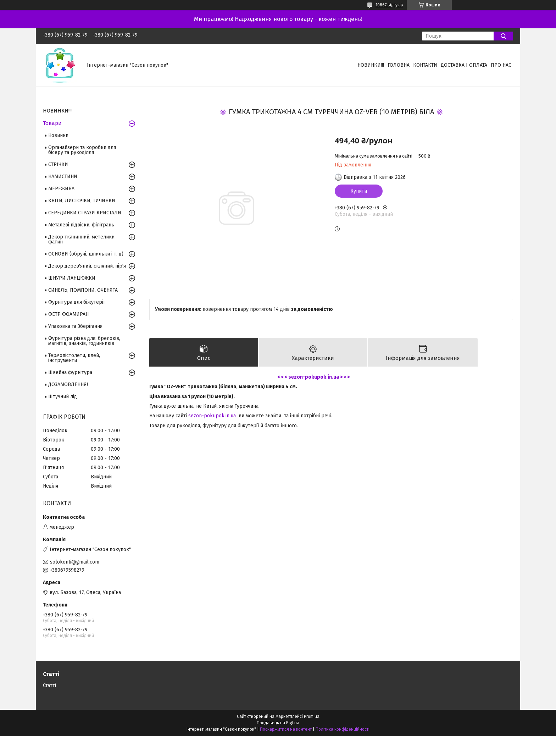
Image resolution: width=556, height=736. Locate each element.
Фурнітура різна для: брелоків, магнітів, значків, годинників (84, 340)
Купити (358, 191)
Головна (399, 65)
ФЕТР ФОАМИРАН (68, 314)
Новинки (58, 135)
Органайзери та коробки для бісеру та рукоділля (82, 149)
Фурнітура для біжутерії (76, 302)
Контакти (425, 65)
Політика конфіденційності (342, 729)
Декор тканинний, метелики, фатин (82, 239)
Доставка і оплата (464, 65)
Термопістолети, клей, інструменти (74, 357)
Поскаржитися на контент (286, 729)
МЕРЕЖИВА (61, 189)
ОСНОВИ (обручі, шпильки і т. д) (85, 254)
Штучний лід (62, 397)
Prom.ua (311, 716)
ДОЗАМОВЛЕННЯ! (68, 384)
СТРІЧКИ (58, 164)
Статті (49, 685)
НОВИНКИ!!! (370, 65)
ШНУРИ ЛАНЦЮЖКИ (71, 278)
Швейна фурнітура (70, 372)
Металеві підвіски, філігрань (81, 225)
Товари (52, 123)
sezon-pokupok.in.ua (212, 416)
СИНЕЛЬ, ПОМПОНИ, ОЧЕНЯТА (83, 290)
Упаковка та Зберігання (75, 326)
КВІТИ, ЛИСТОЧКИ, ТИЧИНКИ (81, 201)
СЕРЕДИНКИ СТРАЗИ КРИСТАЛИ (84, 213)
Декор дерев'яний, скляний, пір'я (87, 266)
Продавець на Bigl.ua (278, 722)
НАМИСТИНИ (62, 177)
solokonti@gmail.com (74, 562)
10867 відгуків (389, 4)
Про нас (501, 65)
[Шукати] (503, 36)
